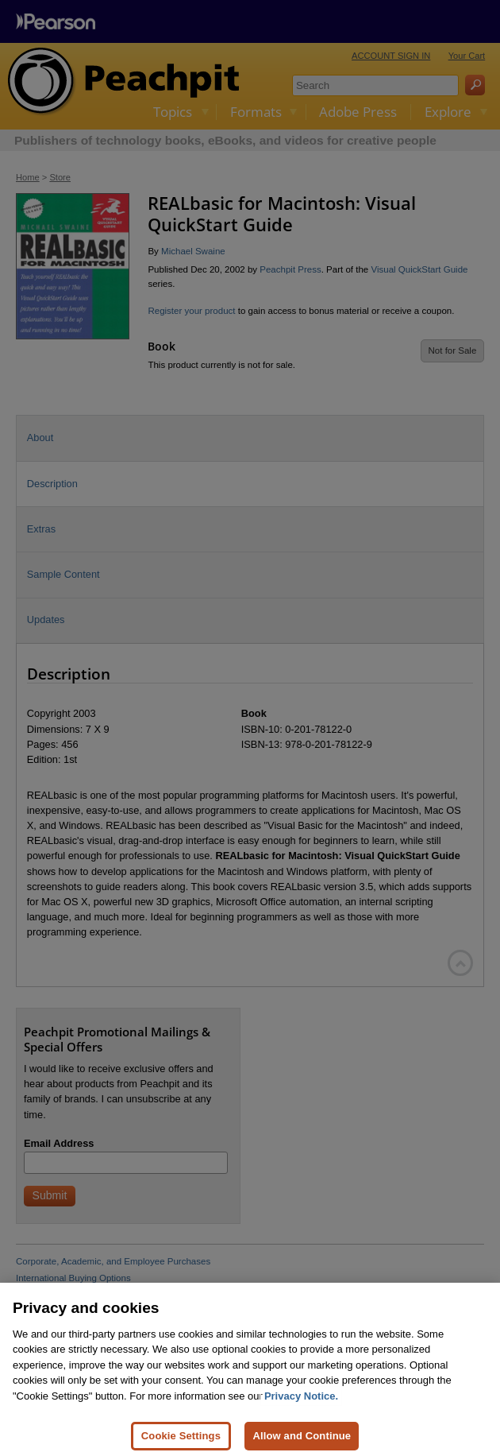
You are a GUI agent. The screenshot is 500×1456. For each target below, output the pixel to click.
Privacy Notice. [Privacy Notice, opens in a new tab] (301, 1408)
